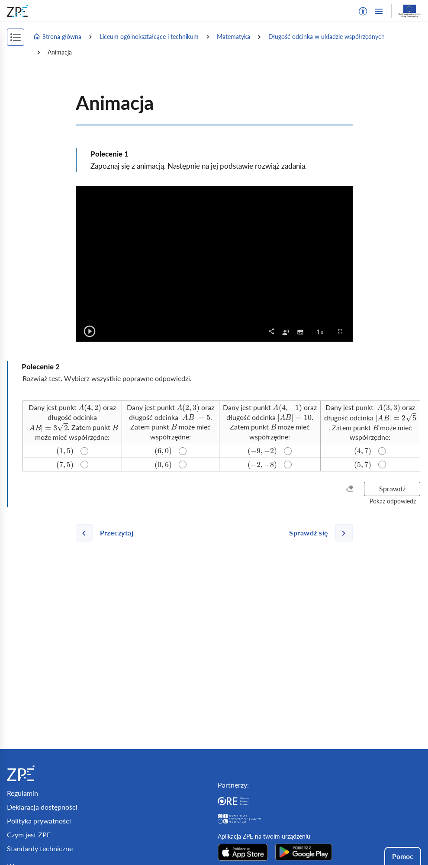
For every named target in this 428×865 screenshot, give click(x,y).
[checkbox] (285, 331)
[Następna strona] (317, 532)
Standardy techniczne (40, 848)
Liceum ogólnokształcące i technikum (149, 36)
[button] (363, 11)
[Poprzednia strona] (108, 532)
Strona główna (57, 36)
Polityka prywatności (39, 821)
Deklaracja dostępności (42, 807)
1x (322, 331)
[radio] (72, 422)
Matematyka (233, 36)
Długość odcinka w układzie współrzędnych (326, 36)
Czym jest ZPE (29, 834)
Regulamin (22, 793)
